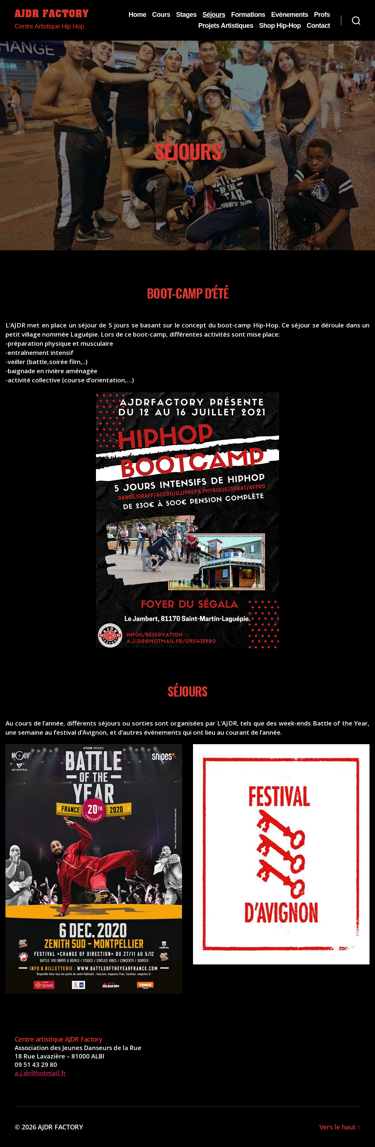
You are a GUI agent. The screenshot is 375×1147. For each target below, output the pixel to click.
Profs (322, 14)
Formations (248, 14)
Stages (186, 14)
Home (137, 14)
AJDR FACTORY (52, 14)
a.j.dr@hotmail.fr (40, 1073)
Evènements (289, 14)
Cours (161, 14)
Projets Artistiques (225, 25)
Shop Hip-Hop (280, 25)
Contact (318, 25)
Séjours (214, 14)
